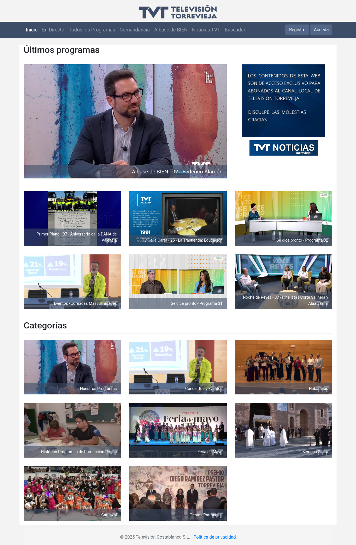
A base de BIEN (171, 30)
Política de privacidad (215, 537)
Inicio (32, 30)
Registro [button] (297, 29)
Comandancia (135, 30)
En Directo (53, 30)
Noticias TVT (206, 30)
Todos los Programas (92, 30)
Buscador (235, 30)
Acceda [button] (321, 29)
